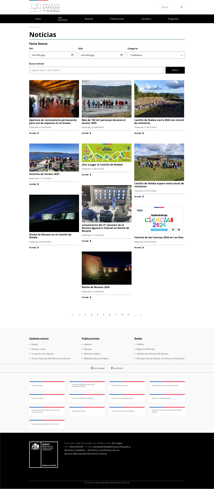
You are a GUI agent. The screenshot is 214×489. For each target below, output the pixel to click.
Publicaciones (117, 18)
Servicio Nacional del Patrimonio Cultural (50, 358)
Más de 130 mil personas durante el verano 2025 (104, 121)
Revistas (88, 349)
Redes (138, 338)
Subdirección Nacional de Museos (152, 353)
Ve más (34, 133)
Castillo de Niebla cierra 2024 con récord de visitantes (159, 121)
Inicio (38, 18)
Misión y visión (38, 349)
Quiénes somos (39, 338)
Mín (31, 48)
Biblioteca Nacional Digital (96, 358)
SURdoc (140, 344)
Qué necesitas (63, 18)
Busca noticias (36, 63)
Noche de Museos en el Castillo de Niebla (50, 236)
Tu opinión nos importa (42, 353)
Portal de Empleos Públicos (82, 398)
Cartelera (146, 18)
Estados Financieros (120, 385)
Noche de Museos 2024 (96, 287)
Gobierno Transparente (161, 398)
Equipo (34, 344)
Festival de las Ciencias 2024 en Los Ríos (158, 237)
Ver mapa (117, 443)
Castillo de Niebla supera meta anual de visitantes (159, 185)
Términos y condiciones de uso (103, 450)
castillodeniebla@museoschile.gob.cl (112, 446)
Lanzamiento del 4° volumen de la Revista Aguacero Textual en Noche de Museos (105, 227)
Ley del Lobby (37, 385)
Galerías (88, 344)
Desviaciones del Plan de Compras (45, 424)
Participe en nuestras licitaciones (165, 385)
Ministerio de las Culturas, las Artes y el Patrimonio (161, 358)
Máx (80, 48)
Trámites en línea (78, 411)
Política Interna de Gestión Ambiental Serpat (167, 411)
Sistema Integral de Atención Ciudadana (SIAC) (83, 385)
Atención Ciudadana (74, 450)
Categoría (133, 48)
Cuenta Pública (37, 398)
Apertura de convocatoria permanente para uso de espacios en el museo (53, 121)
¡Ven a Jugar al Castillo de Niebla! (102, 164)
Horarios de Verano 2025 (44, 174)
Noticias (89, 18)
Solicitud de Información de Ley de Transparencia (45, 411)
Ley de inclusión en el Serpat (123, 411)
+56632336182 (76, 446)
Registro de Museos (146, 349)
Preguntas (173, 18)
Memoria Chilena (92, 353)
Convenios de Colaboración (123, 398)
